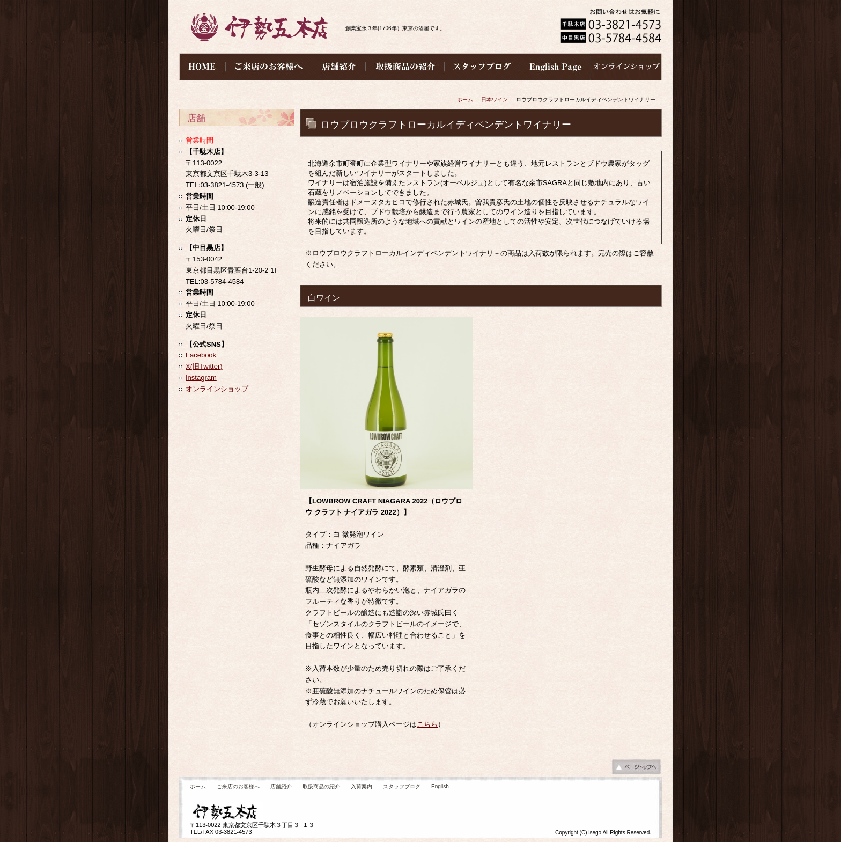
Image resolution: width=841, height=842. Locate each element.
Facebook (201, 355)
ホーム (465, 99)
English (440, 786)
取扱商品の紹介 (321, 786)
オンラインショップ (217, 389)
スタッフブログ (401, 786)
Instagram (201, 378)
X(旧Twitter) (204, 366)
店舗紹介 (281, 786)
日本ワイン (494, 99)
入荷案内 (361, 786)
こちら (427, 724)
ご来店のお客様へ (238, 786)
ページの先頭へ (636, 769)
